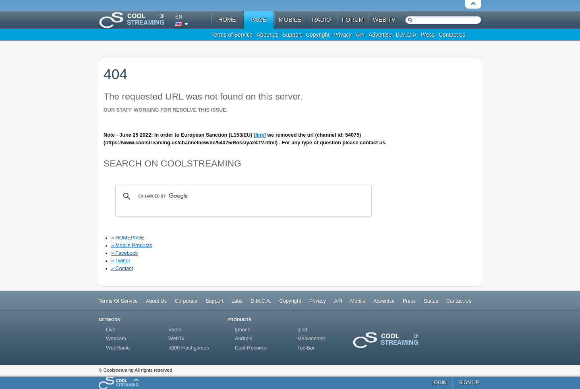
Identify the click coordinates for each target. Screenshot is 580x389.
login (439, 382)
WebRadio (118, 348)
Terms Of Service (118, 301)
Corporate (186, 301)
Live (110, 330)
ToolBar (306, 348)
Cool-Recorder (251, 348)
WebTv (176, 338)
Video (174, 330)
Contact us (452, 35)
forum (353, 20)
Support (292, 35)
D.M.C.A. (261, 301)
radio (321, 20)
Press (427, 35)
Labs (237, 301)
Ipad (302, 330)
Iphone (243, 330)
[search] (242, 196)
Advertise (380, 35)
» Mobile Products (131, 245)
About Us (156, 301)
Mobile (357, 301)
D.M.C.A (406, 35)
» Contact (122, 268)
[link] (260, 135)
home (227, 20)
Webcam (116, 338)
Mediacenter (311, 338)
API (360, 35)
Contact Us (459, 301)
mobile (290, 20)
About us (267, 35)
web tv (384, 20)
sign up (469, 382)
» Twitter (120, 261)
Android (244, 338)
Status (431, 301)
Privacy (343, 35)
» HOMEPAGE (128, 238)
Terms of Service (232, 35)
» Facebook (124, 253)
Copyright (317, 35)
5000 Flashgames (188, 348)
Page (259, 20)
